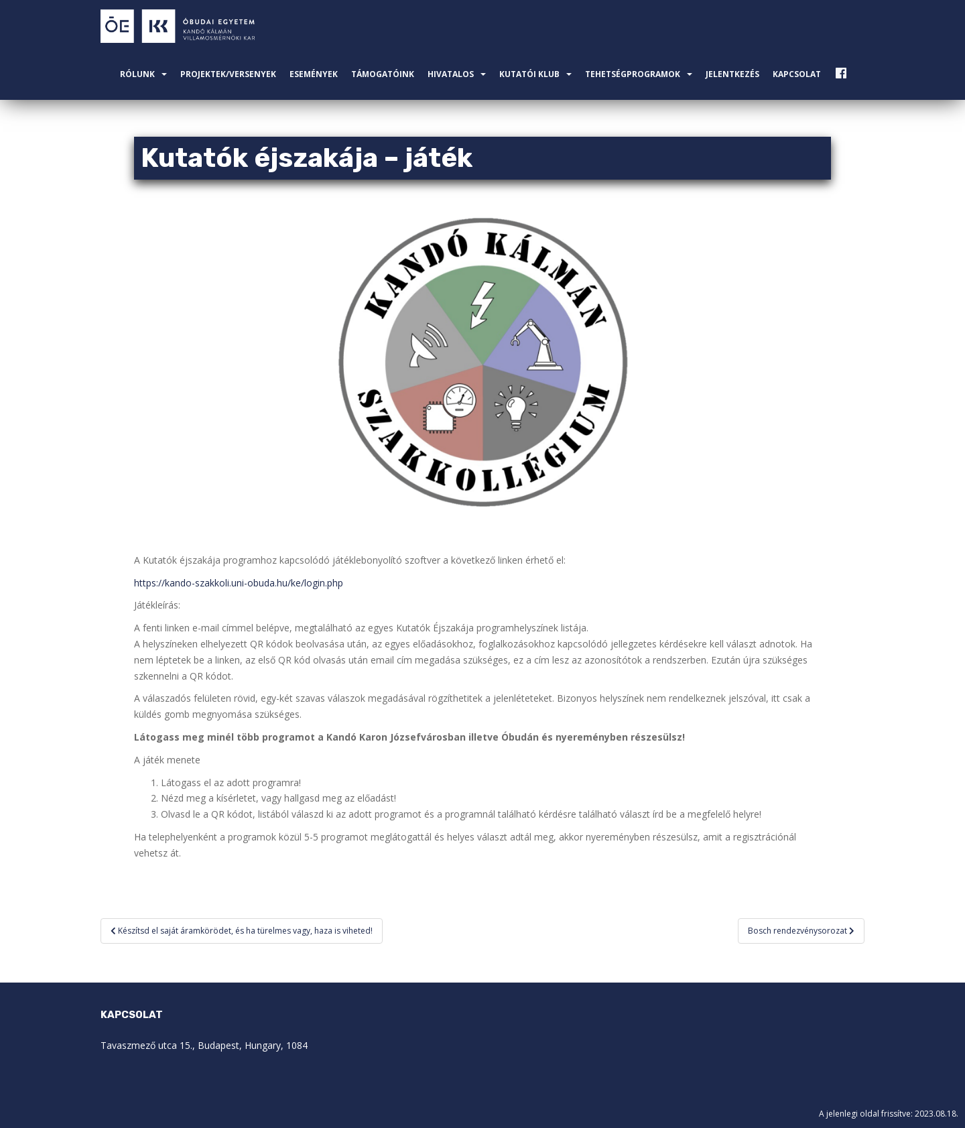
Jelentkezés (732, 74)
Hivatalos (451, 74)
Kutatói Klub (529, 74)
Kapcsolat (797, 74)
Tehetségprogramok (632, 74)
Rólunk (137, 74)
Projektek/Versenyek (228, 74)
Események (314, 74)
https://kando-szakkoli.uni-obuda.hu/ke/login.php (238, 582)
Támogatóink (382, 74)
